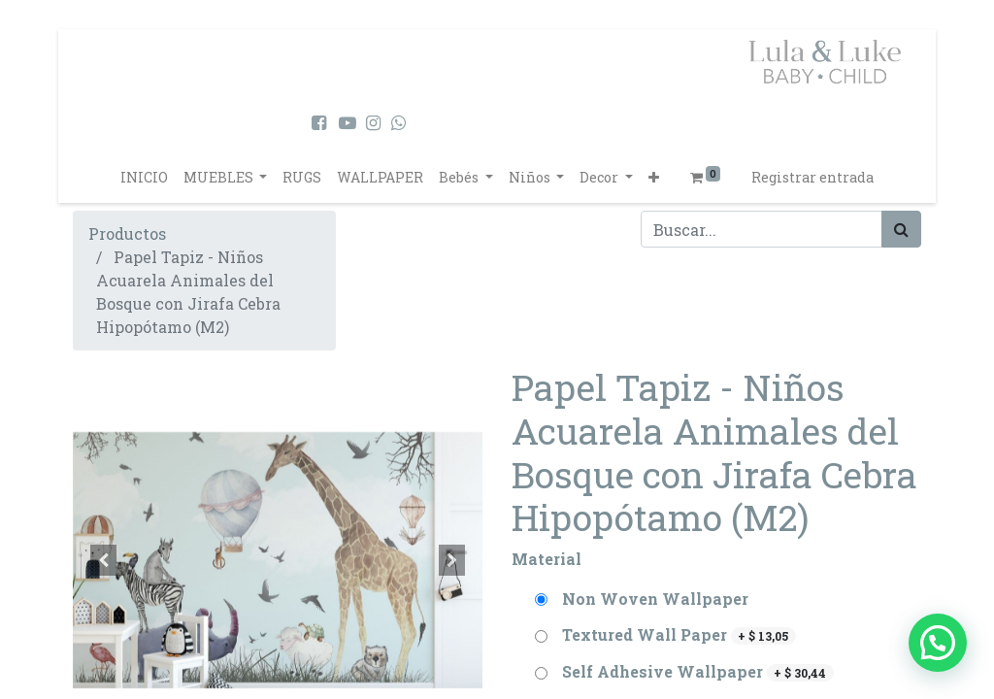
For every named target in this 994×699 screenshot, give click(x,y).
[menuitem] (144, 177)
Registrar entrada (812, 177)
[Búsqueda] (901, 229)
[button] (654, 177)
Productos (127, 233)
